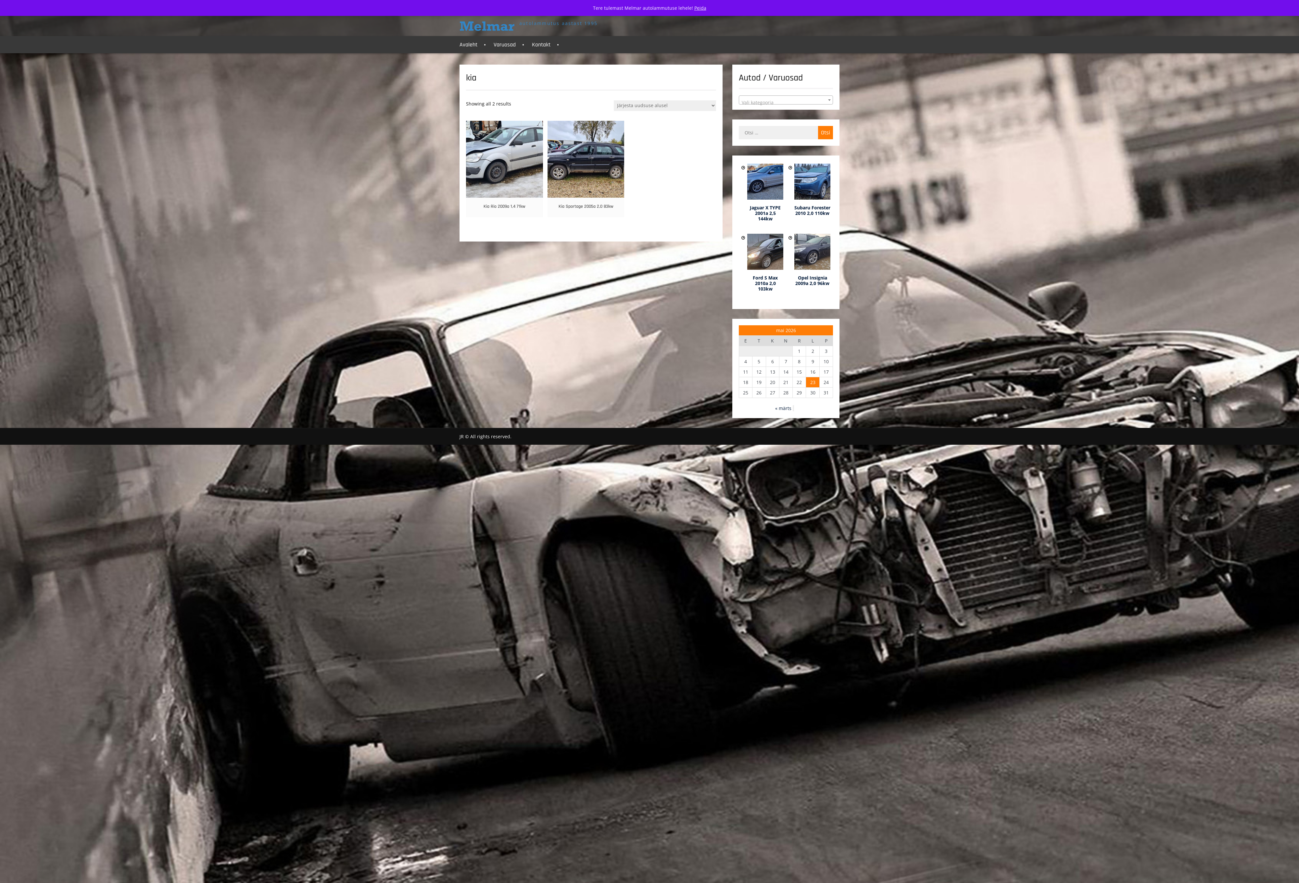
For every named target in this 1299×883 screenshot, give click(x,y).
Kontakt (541, 44)
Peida (700, 8)
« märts (783, 408)
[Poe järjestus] (665, 105)
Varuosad (505, 44)
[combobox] (786, 100)
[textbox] (786, 102)
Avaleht (468, 44)
